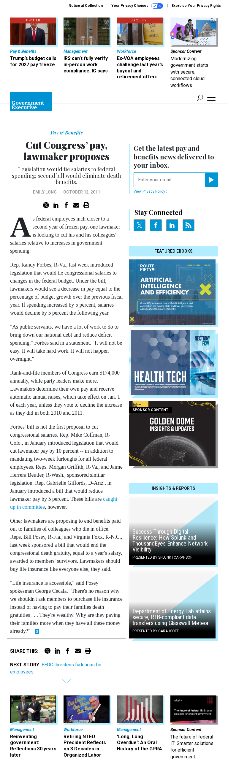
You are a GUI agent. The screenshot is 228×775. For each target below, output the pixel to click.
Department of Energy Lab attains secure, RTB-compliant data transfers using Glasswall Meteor (171, 617)
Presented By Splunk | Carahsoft (163, 557)
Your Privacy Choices (137, 6)
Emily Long (45, 192)
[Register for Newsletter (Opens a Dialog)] (211, 180)
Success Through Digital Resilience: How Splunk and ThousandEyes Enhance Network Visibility (170, 540)
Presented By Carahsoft (155, 631)
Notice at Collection (86, 6)
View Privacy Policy (150, 191)
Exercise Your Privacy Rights (196, 6)
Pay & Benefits (66, 132)
